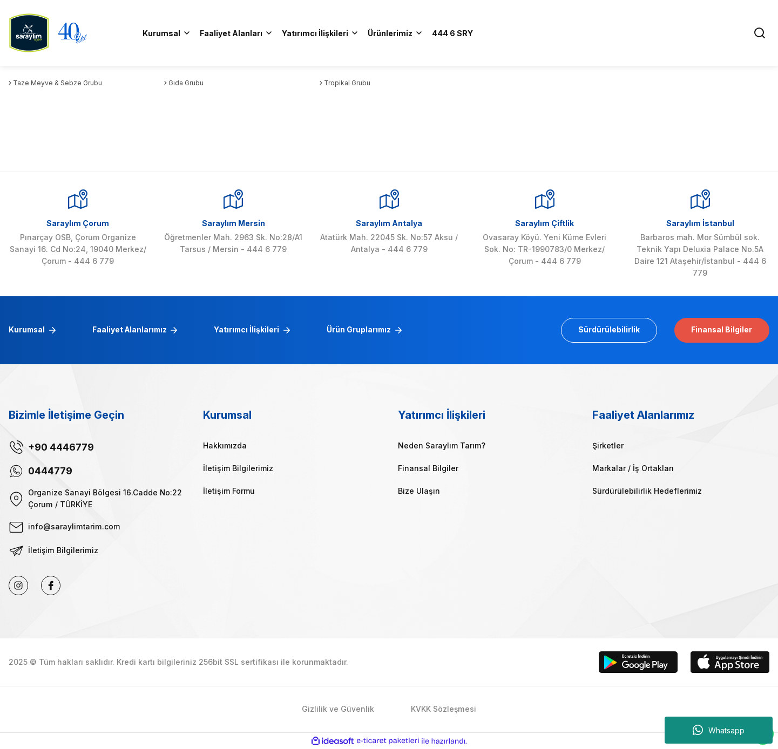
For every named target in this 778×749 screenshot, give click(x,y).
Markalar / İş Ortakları (633, 468)
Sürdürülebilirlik (606, 330)
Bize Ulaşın (419, 490)
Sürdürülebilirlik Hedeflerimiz (647, 490)
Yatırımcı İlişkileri (251, 330)
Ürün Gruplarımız (364, 330)
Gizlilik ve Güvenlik (338, 709)
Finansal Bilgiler (721, 330)
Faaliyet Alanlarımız (132, 330)
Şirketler (608, 445)
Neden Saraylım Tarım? (441, 445)
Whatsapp (719, 730)
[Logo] (29, 32)
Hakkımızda (225, 445)
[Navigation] (395, 33)
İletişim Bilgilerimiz (238, 468)
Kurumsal (27, 330)
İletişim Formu (229, 490)
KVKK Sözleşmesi (443, 709)
